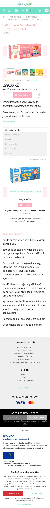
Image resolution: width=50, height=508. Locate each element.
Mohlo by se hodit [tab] (12, 134)
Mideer (35, 80)
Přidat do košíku (22, 95)
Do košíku (25, 205)
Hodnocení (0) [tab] (10, 148)
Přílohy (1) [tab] (9, 153)
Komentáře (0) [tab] (11, 144)
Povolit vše (37, 493)
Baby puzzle (31, 17)
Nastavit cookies (25, 504)
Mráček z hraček (25, 387)
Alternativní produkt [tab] (13, 130)
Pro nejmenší (15, 17)
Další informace (9, 121)
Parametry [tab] (9, 139)
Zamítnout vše (13, 493)
